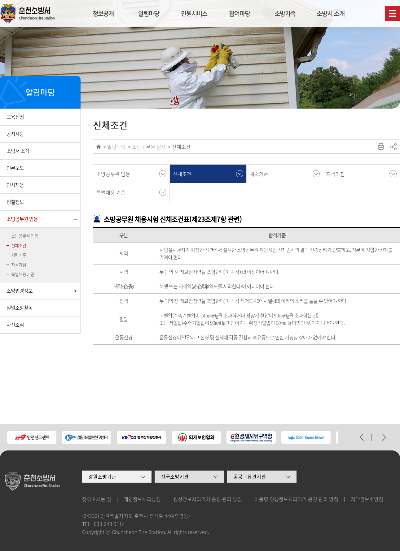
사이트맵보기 (392, 13)
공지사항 (15, 133)
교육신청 (15, 116)
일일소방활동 (20, 307)
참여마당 (239, 13)
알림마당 (148, 13)
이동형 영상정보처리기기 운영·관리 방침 (296, 499)
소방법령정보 (20, 290)
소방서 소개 (331, 13)
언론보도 (15, 167)
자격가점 (18, 264)
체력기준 (18, 255)
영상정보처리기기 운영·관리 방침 (207, 499)
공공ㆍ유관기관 (249, 476)
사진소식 (15, 324)
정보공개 (103, 13)
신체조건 (18, 245)
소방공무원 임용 (22, 218)
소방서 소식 (18, 150)
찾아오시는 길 (96, 499)
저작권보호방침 (367, 499)
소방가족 (285, 13)
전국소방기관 (175, 476)
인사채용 (15, 184)
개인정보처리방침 (142, 499)
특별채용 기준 (22, 274)
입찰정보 (15, 201)
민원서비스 (194, 13)
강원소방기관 (102, 476)
